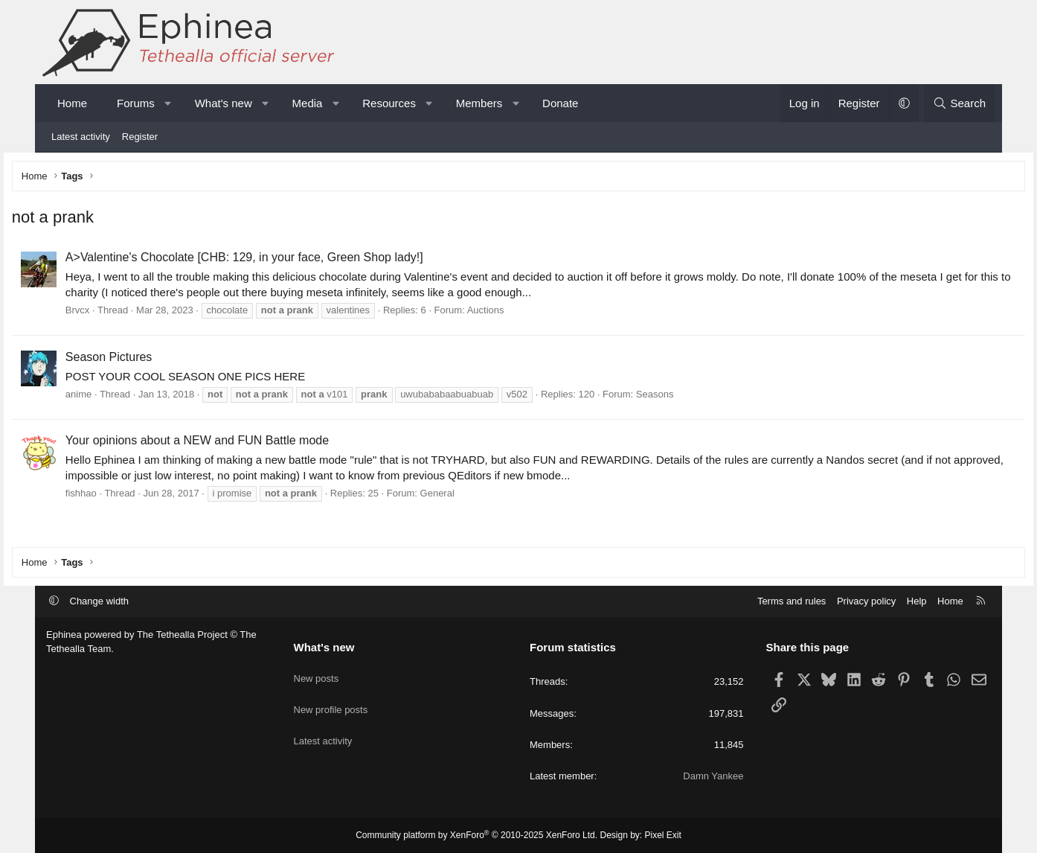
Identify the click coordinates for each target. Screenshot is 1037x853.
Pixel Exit (663, 836)
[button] (167, 103)
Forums (136, 103)
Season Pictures (143, 360)
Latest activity (80, 136)
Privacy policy (866, 601)
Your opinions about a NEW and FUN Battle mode (231, 444)
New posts (316, 673)
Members (479, 103)
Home (72, 103)
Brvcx (112, 313)
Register (140, 136)
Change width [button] (99, 601)
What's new (223, 103)
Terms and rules (791, 601)
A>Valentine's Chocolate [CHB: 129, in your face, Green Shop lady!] (279, 261)
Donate (560, 103)
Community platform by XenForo (476, 836)
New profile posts (331, 700)
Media (307, 103)
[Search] (959, 103)
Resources (389, 103)
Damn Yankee (713, 776)
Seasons (689, 397)
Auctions (520, 313)
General (472, 496)
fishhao (115, 496)
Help (917, 601)
